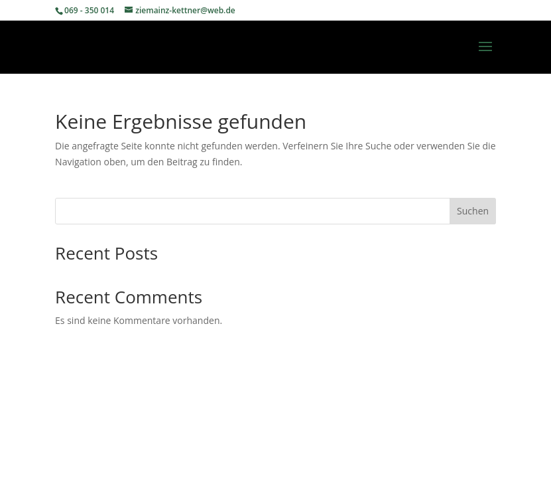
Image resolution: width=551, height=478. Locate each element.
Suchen (473, 210)
